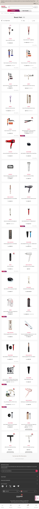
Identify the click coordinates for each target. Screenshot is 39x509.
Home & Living (6, 13)
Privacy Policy (12, 500)
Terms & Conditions (19, 500)
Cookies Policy (26, 500)
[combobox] (20, 7)
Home (2, 13)
